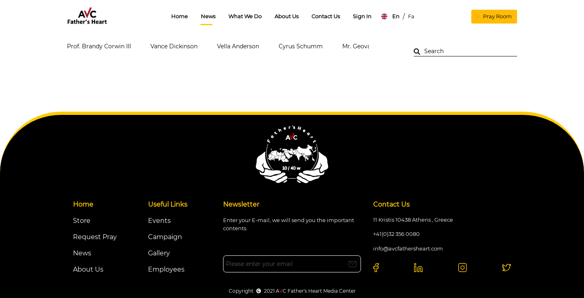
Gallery (159, 253)
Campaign (165, 237)
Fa (411, 16)
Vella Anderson (238, 46)
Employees (166, 269)
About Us (286, 16)
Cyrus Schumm (301, 46)
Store (81, 221)
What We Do (245, 16)
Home (179, 16)
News (208, 16)
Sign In (362, 16)
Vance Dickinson (174, 46)
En (395, 16)
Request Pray (95, 237)
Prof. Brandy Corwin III (99, 46)
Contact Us (325, 16)
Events (159, 221)
